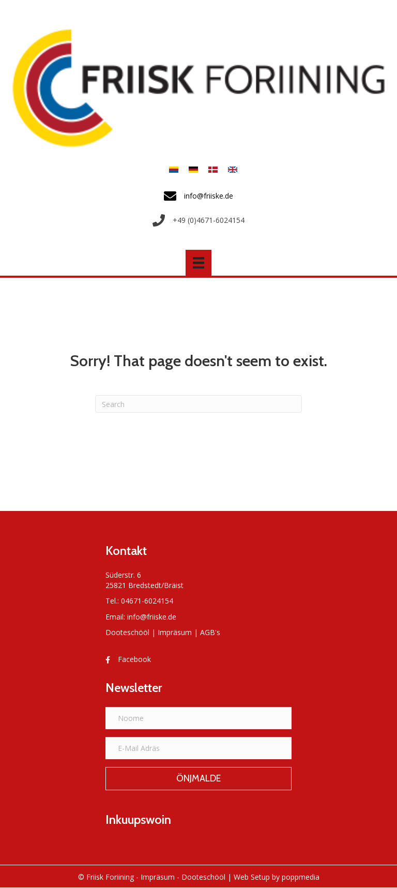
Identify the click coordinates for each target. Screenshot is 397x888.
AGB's (210, 632)
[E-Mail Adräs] (198, 748)
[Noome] (198, 718)
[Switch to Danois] (213, 169)
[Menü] (198, 263)
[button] (198, 779)
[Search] (198, 404)
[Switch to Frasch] (174, 169)
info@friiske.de (151, 617)
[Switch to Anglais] (230, 169)
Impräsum (175, 632)
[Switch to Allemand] (193, 169)
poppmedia (300, 877)
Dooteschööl (127, 632)
